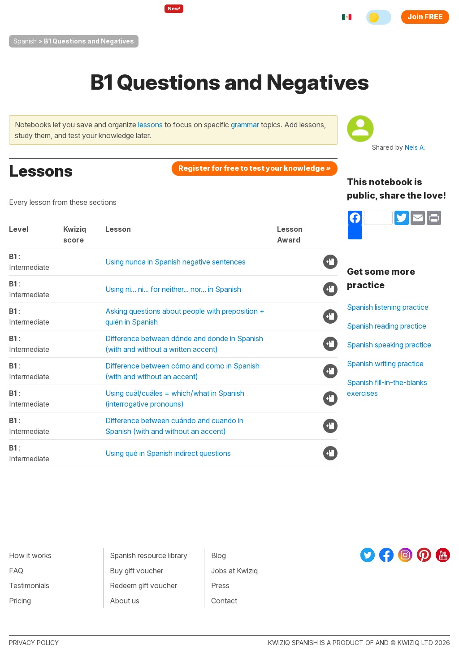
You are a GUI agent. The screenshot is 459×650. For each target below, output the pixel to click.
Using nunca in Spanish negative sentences (175, 261)
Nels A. (415, 147)
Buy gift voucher (136, 570)
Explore (166, 17)
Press (220, 585)
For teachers (215, 17)
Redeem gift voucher (143, 585)
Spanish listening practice (388, 307)
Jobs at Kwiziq (234, 570)
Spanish (25, 41)
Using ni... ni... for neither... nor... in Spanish (173, 289)
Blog (218, 555)
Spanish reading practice (386, 325)
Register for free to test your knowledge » (254, 168)
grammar (245, 124)
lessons (150, 124)
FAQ (16, 570)
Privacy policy (34, 642)
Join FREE (425, 16)
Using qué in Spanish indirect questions (168, 453)
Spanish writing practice (385, 363)
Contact (224, 600)
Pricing (260, 17)
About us (124, 600)
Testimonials (29, 585)
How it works (30, 555)
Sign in (293, 17)
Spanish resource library (148, 555)
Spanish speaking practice (389, 344)
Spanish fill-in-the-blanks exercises (387, 388)
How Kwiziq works (108, 17)
